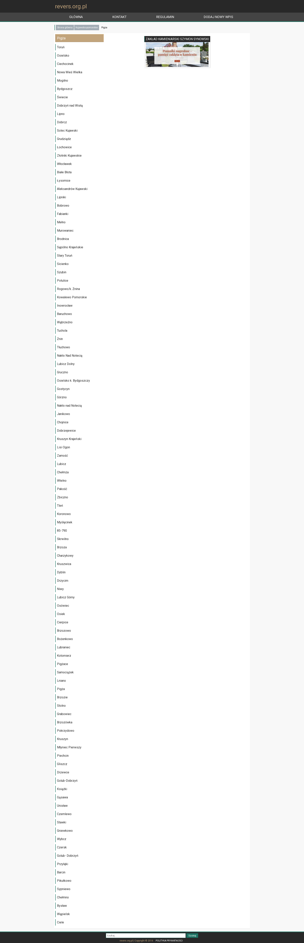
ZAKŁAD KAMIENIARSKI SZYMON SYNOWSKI (177, 39)
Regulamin (165, 17)
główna (76, 17)
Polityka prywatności (169, 940)
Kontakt (119, 17)
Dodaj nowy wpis (218, 17)
